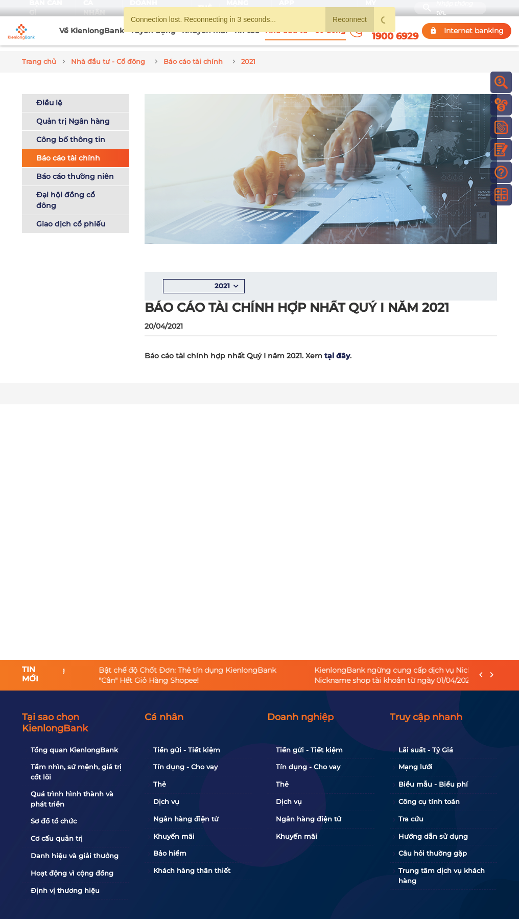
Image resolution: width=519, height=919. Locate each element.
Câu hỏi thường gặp (432, 853)
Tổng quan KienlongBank (74, 750)
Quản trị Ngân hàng (73, 115)
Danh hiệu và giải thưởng (75, 856)
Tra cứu (410, 819)
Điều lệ (49, 97)
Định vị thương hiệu (65, 890)
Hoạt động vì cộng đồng (72, 873)
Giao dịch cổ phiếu (70, 218)
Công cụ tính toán (429, 801)
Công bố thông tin (70, 134)
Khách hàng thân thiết (191, 870)
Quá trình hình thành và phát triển (72, 799)
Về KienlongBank (91, 30)
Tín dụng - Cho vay (185, 767)
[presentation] (481, 675)
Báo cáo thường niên (75, 170)
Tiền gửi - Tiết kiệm (186, 750)
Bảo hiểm (169, 853)
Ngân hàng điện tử (186, 819)
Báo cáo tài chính (68, 152)
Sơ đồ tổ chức (54, 821)
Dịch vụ (166, 801)
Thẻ (159, 784)
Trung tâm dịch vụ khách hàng (441, 875)
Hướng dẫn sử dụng (433, 836)
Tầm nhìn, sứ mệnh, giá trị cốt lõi (76, 772)
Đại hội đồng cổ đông (65, 194)
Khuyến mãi (174, 836)
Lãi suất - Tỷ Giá (425, 750)
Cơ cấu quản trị (57, 838)
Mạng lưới (415, 767)
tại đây (337, 350)
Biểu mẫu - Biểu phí (433, 784)
